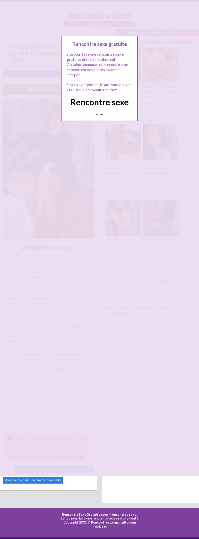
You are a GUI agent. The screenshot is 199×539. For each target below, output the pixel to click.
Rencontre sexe (99, 102)
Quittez (99, 114)
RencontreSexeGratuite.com (85, 514)
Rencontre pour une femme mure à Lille (34, 480)
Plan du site (99, 526)
